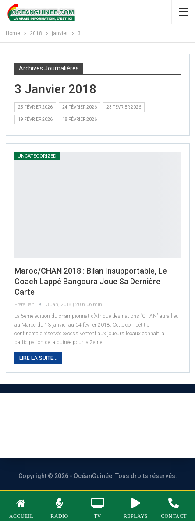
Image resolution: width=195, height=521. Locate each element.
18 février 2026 (79, 119)
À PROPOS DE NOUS (49, 413)
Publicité (46, 437)
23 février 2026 (123, 107)
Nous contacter (132, 413)
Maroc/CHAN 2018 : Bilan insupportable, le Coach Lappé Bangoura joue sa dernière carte (90, 281)
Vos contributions (113, 437)
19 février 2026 (35, 119)
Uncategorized (37, 156)
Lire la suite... (38, 358)
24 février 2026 (79, 107)
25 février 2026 (35, 107)
